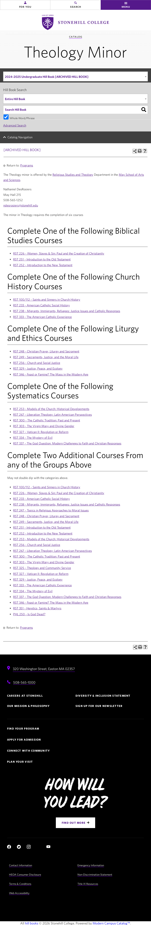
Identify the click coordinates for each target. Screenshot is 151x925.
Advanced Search (14, 125)
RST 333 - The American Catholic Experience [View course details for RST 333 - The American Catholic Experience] (42, 317)
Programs (26, 165)
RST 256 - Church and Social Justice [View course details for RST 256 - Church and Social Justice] (36, 362)
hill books (31, 923)
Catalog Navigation (19, 137)
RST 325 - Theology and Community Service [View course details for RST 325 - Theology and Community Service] (42, 568)
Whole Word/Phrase (22, 117)
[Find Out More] (75, 822)
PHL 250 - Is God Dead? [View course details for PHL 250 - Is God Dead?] (29, 614)
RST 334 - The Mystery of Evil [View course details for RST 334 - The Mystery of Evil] (32, 437)
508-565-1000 (24, 682)
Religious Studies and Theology (72, 174)
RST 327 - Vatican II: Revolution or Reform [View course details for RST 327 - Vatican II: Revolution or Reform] (40, 432)
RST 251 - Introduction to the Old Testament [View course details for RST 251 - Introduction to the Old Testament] (42, 259)
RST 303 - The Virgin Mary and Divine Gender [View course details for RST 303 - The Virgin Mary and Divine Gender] (43, 426)
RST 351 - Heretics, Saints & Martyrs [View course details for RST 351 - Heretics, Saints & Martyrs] (37, 608)
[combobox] (75, 76)
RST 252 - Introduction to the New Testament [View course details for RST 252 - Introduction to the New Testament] (42, 265)
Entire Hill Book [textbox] (15, 99)
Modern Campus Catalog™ (111, 923)
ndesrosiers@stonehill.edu (20, 205)
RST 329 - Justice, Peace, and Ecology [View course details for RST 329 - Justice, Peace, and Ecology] (38, 368)
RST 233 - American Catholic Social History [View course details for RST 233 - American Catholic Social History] (41, 305)
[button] (25, 5)
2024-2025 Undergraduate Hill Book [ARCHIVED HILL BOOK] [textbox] (46, 76)
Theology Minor (75, 51)
